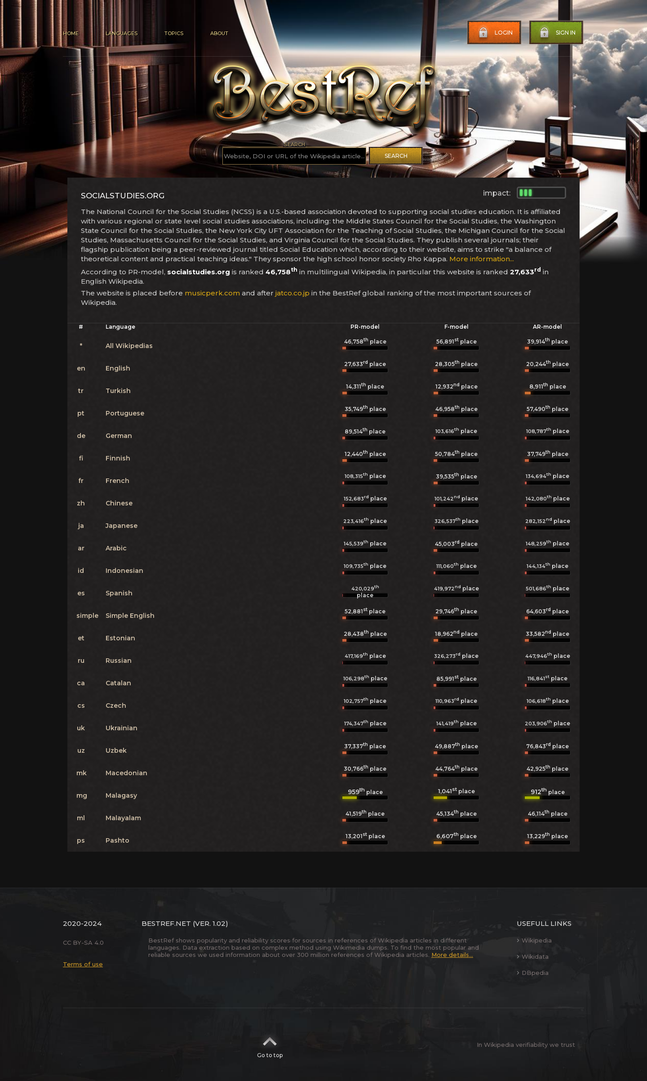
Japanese (121, 526)
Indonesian (124, 571)
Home (71, 33)
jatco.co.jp (292, 293)
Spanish (119, 593)
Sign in (557, 33)
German (119, 436)
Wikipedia (534, 940)
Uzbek (116, 750)
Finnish (118, 458)
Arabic (116, 548)
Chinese (119, 503)
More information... (481, 259)
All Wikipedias (129, 346)
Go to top (270, 1045)
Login (495, 33)
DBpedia (533, 972)
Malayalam (123, 818)
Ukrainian (121, 728)
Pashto (117, 840)
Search (396, 155)
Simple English (130, 616)
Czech (116, 705)
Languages (121, 33)
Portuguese (125, 413)
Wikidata (533, 956)
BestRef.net (166, 923)
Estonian (120, 638)
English (118, 368)
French (117, 481)
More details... (452, 954)
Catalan (118, 683)
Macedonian (126, 773)
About (219, 33)
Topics (173, 33)
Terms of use (83, 964)
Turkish (118, 391)
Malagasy (121, 795)
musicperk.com (212, 293)
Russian (119, 661)
